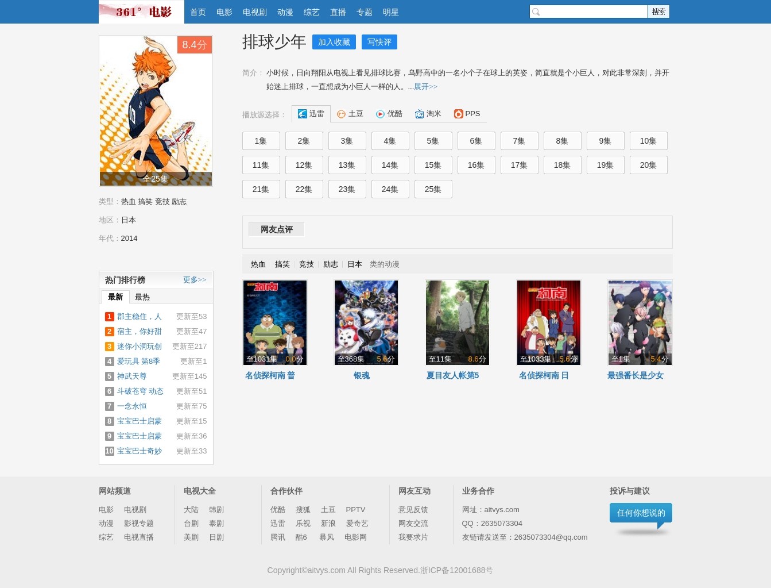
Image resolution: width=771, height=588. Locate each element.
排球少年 (274, 42)
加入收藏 (334, 42)
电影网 (355, 537)
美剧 (191, 537)
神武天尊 (132, 376)
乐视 (303, 523)
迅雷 (277, 523)
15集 (433, 165)
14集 (390, 165)
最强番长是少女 (635, 375)
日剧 (216, 537)
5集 (433, 140)
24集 (390, 189)
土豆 (328, 509)
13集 (347, 165)
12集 (304, 165)
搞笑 (145, 201)
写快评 (379, 42)
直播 (338, 12)
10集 (648, 140)
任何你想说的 (641, 512)
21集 (261, 189)
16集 (476, 165)
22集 (304, 189)
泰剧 (216, 523)
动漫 (285, 12)
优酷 (277, 509)
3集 (347, 140)
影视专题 (139, 523)
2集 (304, 140)
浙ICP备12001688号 (457, 570)
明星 (391, 12)
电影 (224, 12)
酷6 (302, 537)
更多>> (195, 279)
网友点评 (277, 229)
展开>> (425, 86)
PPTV (356, 509)
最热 (142, 297)
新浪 (328, 523)
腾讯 (277, 537)
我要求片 (413, 537)
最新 (115, 297)
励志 (179, 201)
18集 (562, 165)
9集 (605, 140)
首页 (198, 12)
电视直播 (139, 537)
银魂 (362, 375)
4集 (390, 140)
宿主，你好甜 (139, 331)
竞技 (162, 201)
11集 (261, 165)
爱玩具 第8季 (139, 361)
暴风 (326, 537)
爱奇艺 (357, 523)
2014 (129, 238)
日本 (128, 220)
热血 (128, 201)
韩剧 (216, 509)
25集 (433, 189)
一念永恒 (132, 406)
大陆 (191, 509)
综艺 (312, 12)
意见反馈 (413, 509)
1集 (261, 140)
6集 (476, 140)
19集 (605, 165)
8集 (562, 140)
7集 (519, 140)
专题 (365, 12)
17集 (519, 165)
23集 (347, 189)
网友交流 (413, 523)
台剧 (191, 523)
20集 (648, 165)
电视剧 (255, 12)
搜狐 (303, 509)
